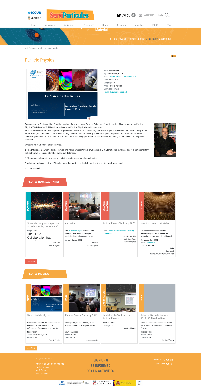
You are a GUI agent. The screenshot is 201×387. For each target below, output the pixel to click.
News (105, 25)
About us (139, 25)
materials (34, 48)
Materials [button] (50, 25)
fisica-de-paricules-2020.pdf (116, 92)
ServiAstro (121, 25)
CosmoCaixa (150, 243)
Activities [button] (69, 25)
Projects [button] (89, 25)
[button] (62, 94)
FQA (169, 25)
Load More (31, 261)
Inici (26, 48)
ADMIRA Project (75, 231)
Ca (159, 15)
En (162, 15)
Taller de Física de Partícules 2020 (122, 76)
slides (42, 48)
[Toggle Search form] (167, 15)
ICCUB (155, 25)
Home (33, 25)
